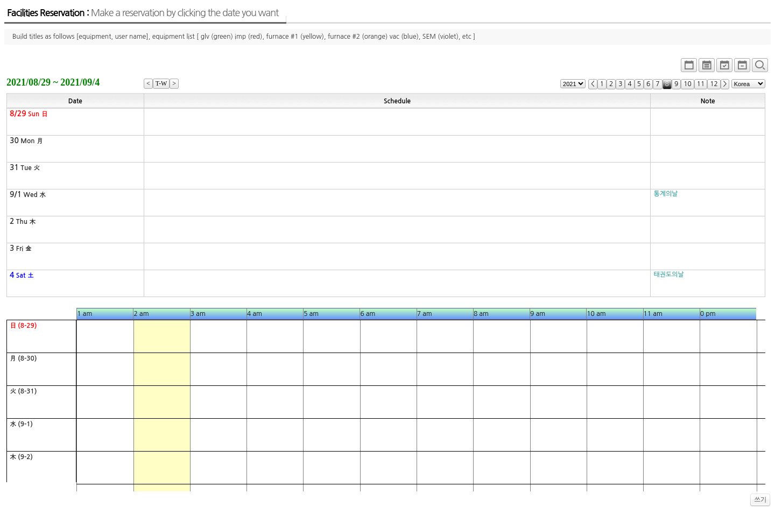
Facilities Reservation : (142, 13)
